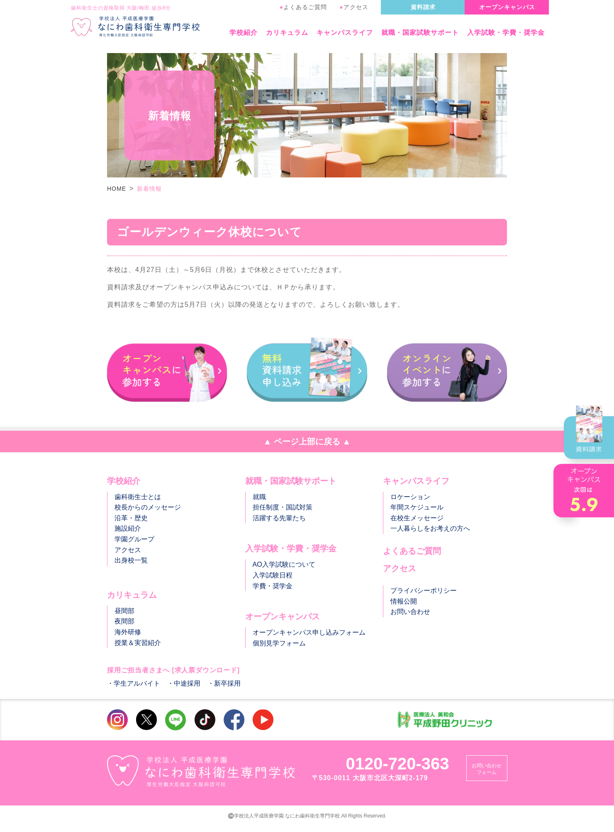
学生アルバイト (137, 683)
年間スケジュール (416, 507)
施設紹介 (128, 528)
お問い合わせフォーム (487, 769)
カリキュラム (287, 32)
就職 (259, 496)
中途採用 (187, 683)
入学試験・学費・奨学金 (506, 32)
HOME (116, 188)
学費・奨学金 (272, 585)
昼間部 (124, 610)
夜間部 (124, 621)
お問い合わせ (410, 611)
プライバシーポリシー (423, 590)
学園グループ (134, 539)
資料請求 (423, 7)
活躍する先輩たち (279, 518)
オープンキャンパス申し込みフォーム (309, 632)
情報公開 (403, 601)
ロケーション (410, 496)
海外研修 (128, 632)
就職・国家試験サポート (420, 32)
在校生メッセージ (416, 518)
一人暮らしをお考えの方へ (430, 528)
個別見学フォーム (279, 643)
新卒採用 (227, 683)
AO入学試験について (284, 564)
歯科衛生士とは (138, 496)
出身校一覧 (131, 560)
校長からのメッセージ (148, 507)
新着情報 (149, 188)
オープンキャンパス (507, 7)
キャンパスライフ (345, 32)
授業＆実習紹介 (138, 642)
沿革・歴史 (131, 518)
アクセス (353, 7)
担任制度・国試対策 (282, 507)
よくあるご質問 (303, 7)
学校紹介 (243, 32)
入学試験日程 (272, 575)
